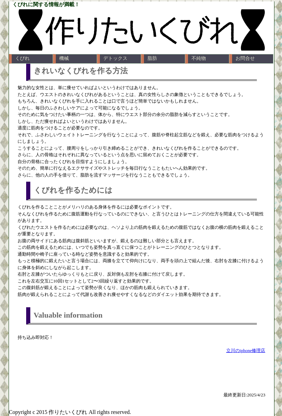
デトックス (115, 58)
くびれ (22, 58)
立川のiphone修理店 (245, 350)
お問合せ (245, 58)
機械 (64, 58)
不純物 (198, 58)
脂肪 (152, 58)
